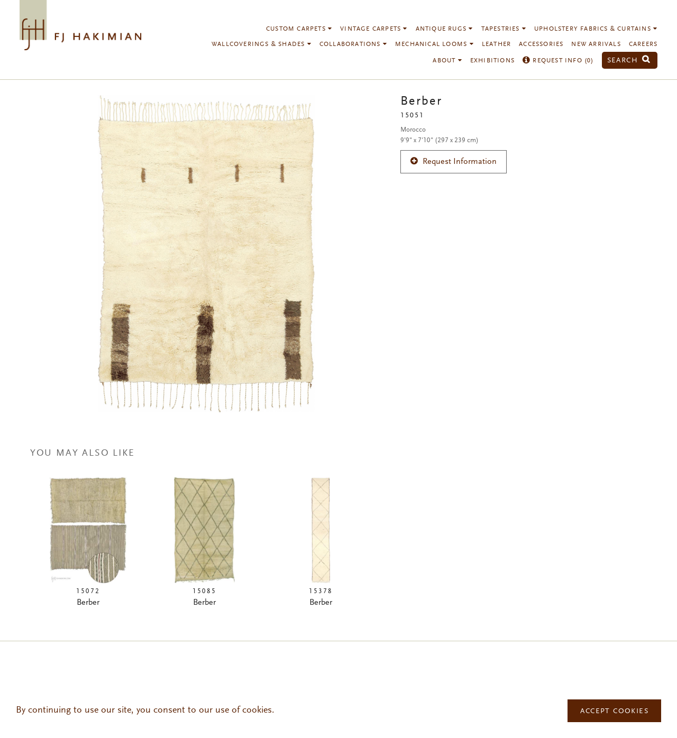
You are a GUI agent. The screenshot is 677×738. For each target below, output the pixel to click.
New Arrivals (595, 44)
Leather (496, 44)
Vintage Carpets (373, 29)
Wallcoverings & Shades (262, 44)
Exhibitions (492, 61)
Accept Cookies (614, 711)
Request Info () (558, 61)
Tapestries (503, 29)
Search (629, 60)
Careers (643, 44)
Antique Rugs (444, 29)
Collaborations (353, 44)
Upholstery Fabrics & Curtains (595, 29)
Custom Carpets (299, 29)
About (447, 61)
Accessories (541, 44)
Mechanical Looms (434, 44)
